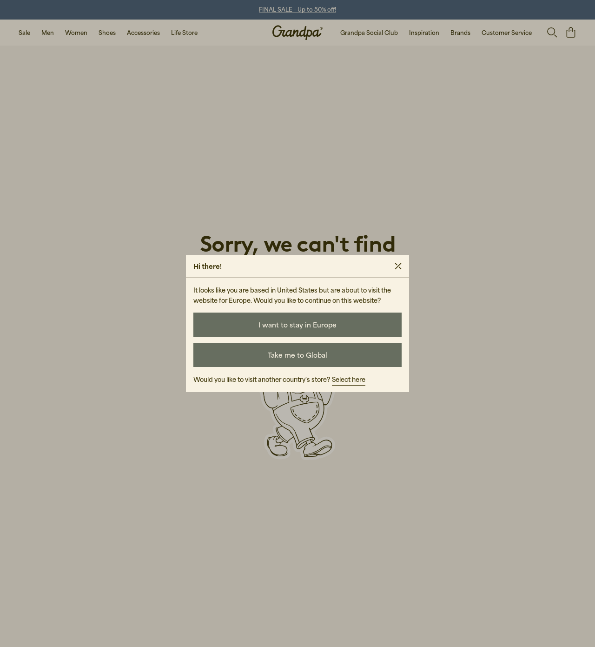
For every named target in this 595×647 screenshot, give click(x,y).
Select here (348, 379)
